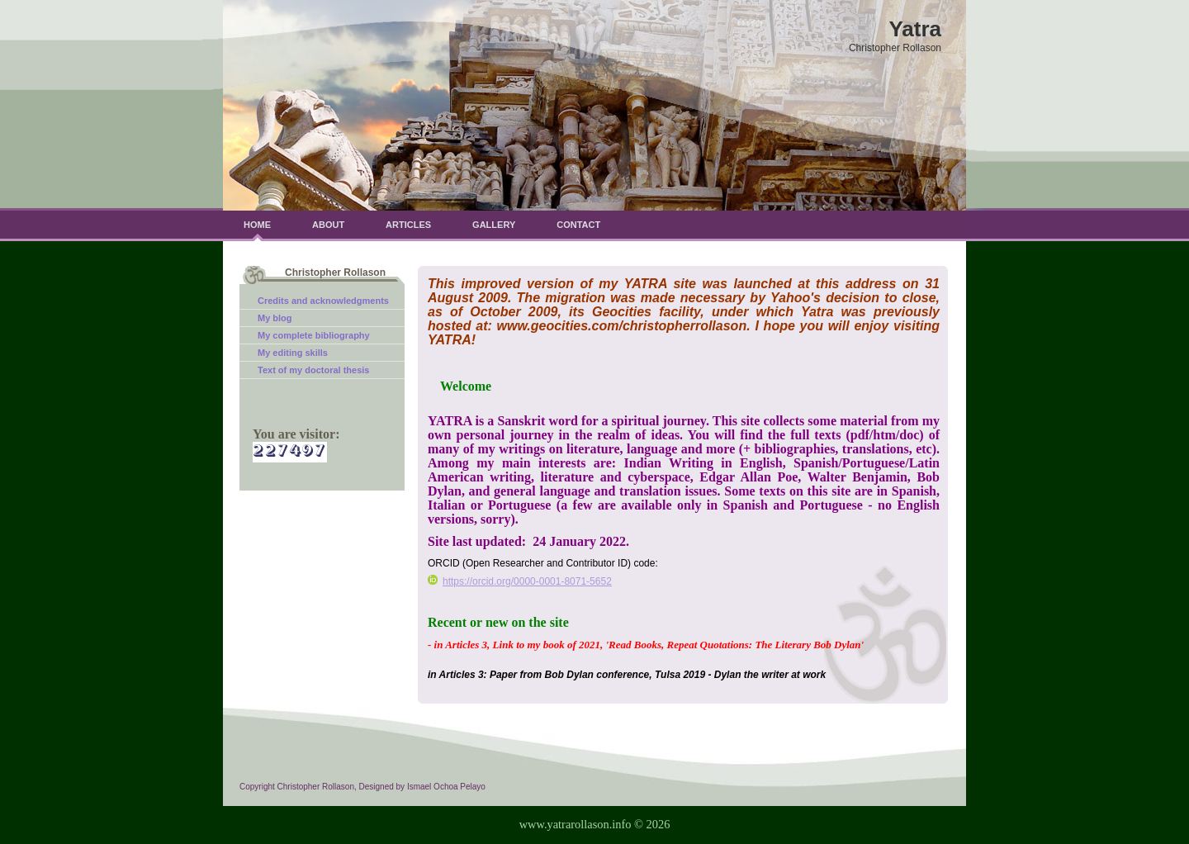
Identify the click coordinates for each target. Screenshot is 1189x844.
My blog (275, 318)
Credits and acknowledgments (323, 301)
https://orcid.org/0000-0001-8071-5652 (520, 581)
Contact (578, 225)
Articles (408, 225)
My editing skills (293, 353)
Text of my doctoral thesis (314, 370)
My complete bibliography (314, 335)
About (328, 225)
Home (257, 225)
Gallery (493, 225)
